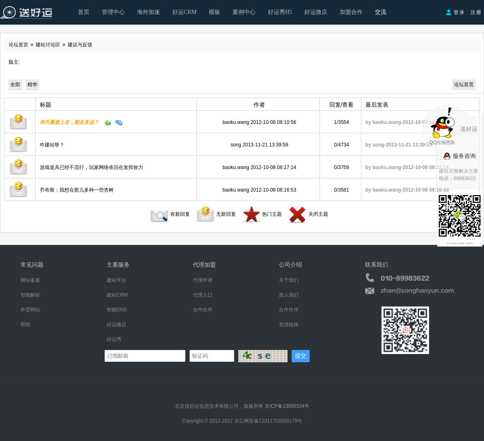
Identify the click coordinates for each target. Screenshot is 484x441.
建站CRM (117, 295)
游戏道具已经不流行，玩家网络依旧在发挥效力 (91, 167)
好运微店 (315, 12)
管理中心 (113, 12)
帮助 (25, 324)
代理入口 (202, 295)
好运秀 (114, 339)
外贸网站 (30, 310)
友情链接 (289, 324)
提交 (300, 355)
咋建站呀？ (52, 145)
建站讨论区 (48, 45)
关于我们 (289, 280)
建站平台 (116, 280)
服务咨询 (459, 156)
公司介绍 (290, 264)
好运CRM (184, 12)
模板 (214, 12)
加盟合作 (351, 12)
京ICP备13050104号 (287, 406)
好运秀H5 (280, 12)
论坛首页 (18, 45)
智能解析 (30, 295)
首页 (83, 12)
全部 (15, 84)
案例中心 (244, 12)
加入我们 (289, 295)
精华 (32, 84)
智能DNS (117, 310)
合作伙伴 (202, 310)
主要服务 (118, 264)
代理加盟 (204, 264)
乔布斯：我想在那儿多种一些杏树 (77, 190)
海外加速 (148, 12)
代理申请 (202, 280)
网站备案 (30, 280)
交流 (380, 12)
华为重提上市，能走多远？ (69, 122)
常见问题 (32, 264)
